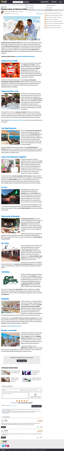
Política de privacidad (35, 449)
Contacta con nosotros (17, 449)
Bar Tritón (5, 243)
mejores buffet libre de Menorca (14, 326)
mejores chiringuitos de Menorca (16, 120)
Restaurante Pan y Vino (9, 91)
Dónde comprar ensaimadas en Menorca (54, 15)
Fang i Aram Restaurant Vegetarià (13, 157)
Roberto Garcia (8, 13)
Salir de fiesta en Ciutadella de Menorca (54, 21)
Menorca (5, 3)
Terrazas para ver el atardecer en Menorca (54, 23)
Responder (3, 427)
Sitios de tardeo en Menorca (52, 19)
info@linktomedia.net (5, 413)
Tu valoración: (14, 403)
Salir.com (2, 5)
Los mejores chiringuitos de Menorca (25, 56)
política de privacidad (13, 405)
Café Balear (5, 272)
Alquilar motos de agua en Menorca (53, 25)
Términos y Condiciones (26, 449)
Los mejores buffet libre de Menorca (53, 13)
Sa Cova (4, 187)
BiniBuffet (5, 299)
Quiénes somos (10, 449)
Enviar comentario (36, 406)
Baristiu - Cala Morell (8, 330)
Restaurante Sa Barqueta (10, 216)
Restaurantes (10, 5)
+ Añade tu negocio (39, 13)
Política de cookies (43, 449)
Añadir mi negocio (21, 361)
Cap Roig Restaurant (8, 128)
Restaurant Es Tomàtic (9, 61)
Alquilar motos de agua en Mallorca (53, 27)
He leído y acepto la (10, 405)
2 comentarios (21, 11)
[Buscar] (26, 2)
